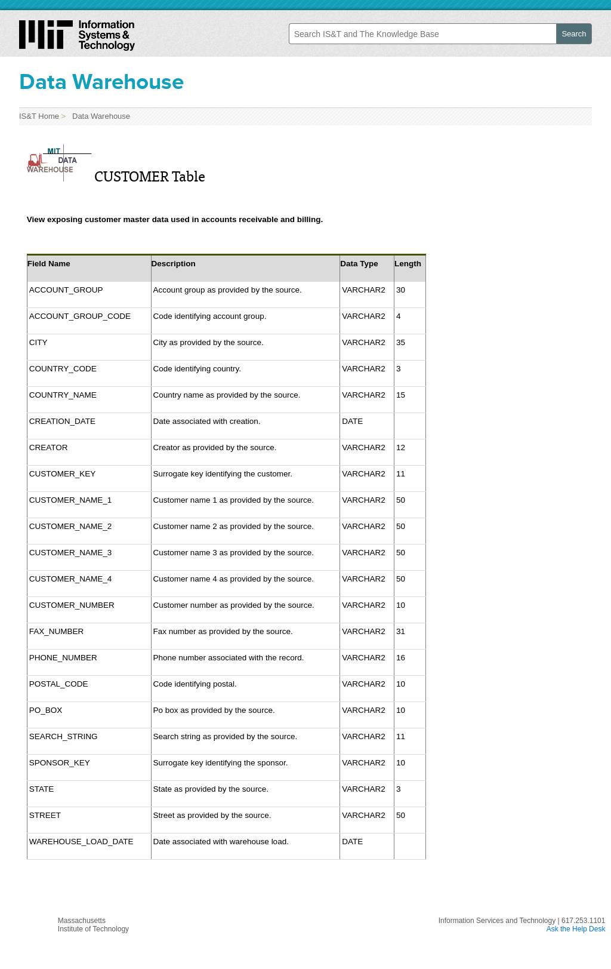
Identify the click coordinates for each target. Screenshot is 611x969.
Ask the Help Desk (576, 929)
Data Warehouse (99, 116)
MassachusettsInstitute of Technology (93, 924)
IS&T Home (39, 116)
